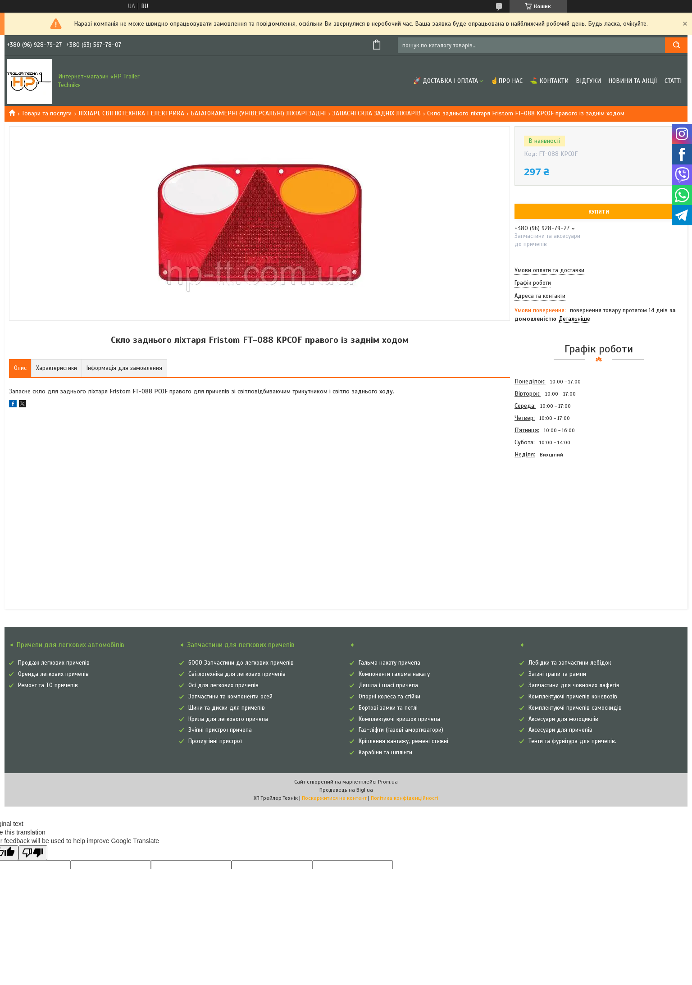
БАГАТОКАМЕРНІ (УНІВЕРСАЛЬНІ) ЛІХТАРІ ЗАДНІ (258, 113)
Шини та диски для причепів (226, 707)
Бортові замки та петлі (388, 707)
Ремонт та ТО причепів (48, 685)
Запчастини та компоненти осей (230, 696)
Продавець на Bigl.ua (346, 790)
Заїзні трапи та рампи (557, 674)
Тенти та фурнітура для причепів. (572, 741)
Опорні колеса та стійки (389, 696)
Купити (598, 212)
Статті (673, 81)
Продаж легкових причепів (54, 662)
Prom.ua (388, 782)
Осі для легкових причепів (223, 685)
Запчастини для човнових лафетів (573, 685)
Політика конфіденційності (404, 798)
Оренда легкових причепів (53, 674)
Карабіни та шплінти (385, 752)
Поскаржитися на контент (334, 798)
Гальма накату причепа (389, 662)
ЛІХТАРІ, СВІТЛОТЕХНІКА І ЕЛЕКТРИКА (131, 113)
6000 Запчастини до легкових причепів (241, 662)
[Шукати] (676, 45)
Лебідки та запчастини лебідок (569, 662)
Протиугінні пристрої (215, 741)
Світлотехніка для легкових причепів (237, 674)
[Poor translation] (32, 852)
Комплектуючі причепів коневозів (572, 696)
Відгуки (588, 81)
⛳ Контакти (549, 81)
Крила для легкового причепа (228, 719)
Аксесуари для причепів (560, 730)
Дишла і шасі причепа (388, 685)
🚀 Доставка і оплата (445, 81)
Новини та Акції (632, 81)
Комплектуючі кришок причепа (399, 719)
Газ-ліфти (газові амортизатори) (401, 730)
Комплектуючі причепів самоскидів (575, 707)
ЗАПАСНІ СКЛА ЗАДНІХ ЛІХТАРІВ (376, 113)
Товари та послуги (47, 113)
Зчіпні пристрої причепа (220, 730)
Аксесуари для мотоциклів (563, 719)
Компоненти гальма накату (394, 674)
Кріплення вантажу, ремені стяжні (403, 741)
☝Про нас (507, 81)
